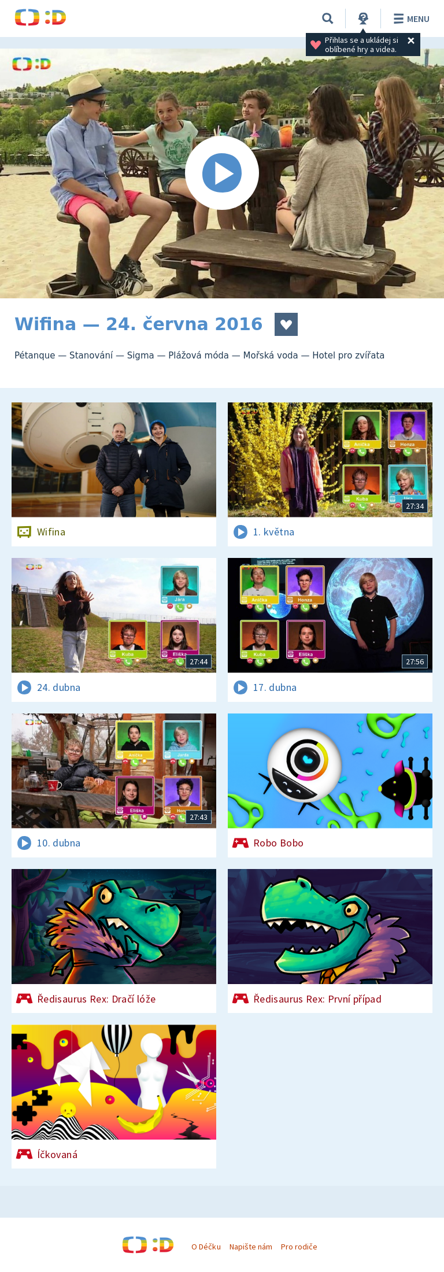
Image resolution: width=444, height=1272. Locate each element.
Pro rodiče (299, 1246)
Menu (410, 18)
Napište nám (251, 1246)
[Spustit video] (222, 173)
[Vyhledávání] (327, 18)
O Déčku (205, 1246)
